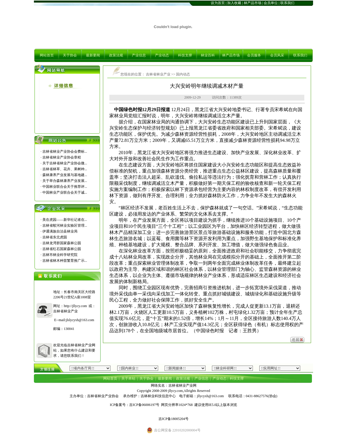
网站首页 (47, 55)
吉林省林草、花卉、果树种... (64, 169)
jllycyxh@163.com (210, 396)
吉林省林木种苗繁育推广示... (64, 261)
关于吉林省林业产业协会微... (64, 163)
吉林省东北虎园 (54, 237)
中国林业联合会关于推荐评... (64, 187)
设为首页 (218, 3)
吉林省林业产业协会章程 (61, 157)
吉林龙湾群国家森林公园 (61, 243)
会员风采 (277, 55)
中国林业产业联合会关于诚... (64, 192)
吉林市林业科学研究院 (59, 255)
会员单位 (271, 3)
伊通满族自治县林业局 (59, 231)
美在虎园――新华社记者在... (64, 220)
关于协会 (70, 55)
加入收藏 (234, 3)
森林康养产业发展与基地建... (64, 175)
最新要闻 (93, 55)
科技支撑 (185, 55)
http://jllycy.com (75, 306)
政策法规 (116, 55)
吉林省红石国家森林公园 (61, 249)
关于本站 (128, 378)
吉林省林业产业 (157, 74)
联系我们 (287, 3)
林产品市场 (252, 3)
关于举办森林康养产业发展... (64, 181)
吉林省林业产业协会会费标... (64, 151)
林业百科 (208, 55)
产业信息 (139, 55)
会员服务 (254, 55)
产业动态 (162, 55)
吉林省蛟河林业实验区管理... (64, 225)
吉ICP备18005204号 (173, 419)
